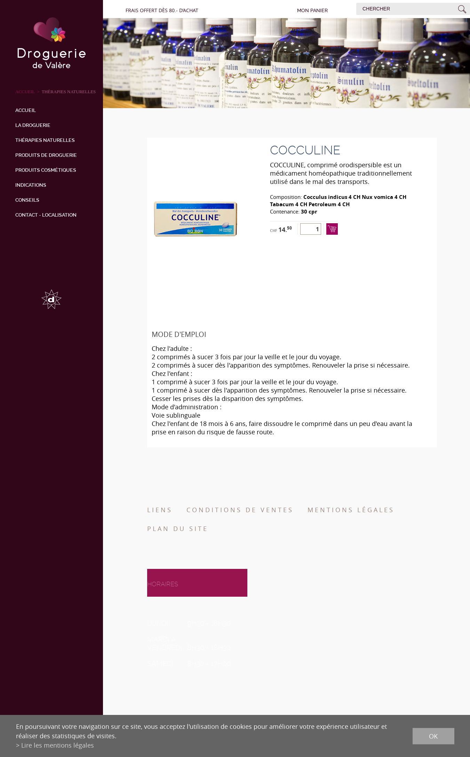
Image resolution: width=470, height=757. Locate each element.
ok (433, 736)
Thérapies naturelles (69, 91)
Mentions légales (351, 510)
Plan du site (177, 528)
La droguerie (32, 125)
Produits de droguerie (46, 155)
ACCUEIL (25, 91)
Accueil (25, 110)
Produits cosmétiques (45, 170)
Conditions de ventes (240, 510)
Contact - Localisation (46, 215)
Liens (160, 510)
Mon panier (312, 10)
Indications (30, 185)
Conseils (27, 200)
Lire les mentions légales (57, 745)
